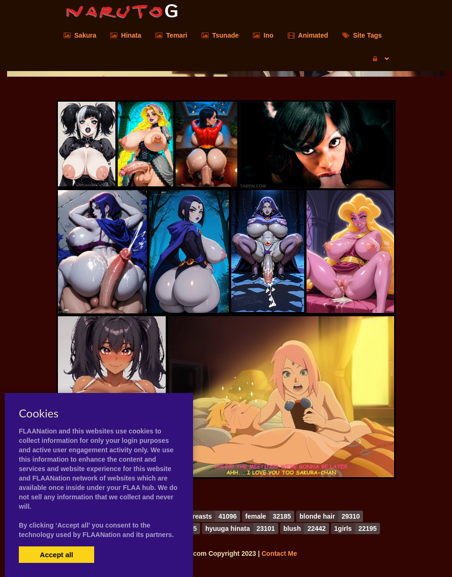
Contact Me (279, 553)
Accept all (56, 555)
